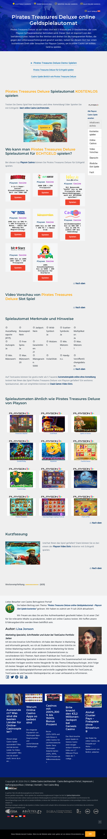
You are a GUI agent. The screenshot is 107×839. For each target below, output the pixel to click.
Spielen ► (45, 128)
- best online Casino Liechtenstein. (36, 108)
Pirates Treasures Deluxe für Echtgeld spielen (53, 70)
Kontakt (40, 797)
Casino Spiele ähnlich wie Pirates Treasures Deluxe (53, 77)
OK (90, 834)
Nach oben (78, 289)
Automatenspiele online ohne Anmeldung (78, 384)
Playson (13, 183)
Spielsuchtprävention (74, 807)
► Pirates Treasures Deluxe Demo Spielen (53, 63)
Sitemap (30, 797)
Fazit (91, 179)
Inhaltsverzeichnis (94, 125)
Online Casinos (93, 143)
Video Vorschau (94, 153)
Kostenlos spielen (94, 134)
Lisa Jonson (26, 640)
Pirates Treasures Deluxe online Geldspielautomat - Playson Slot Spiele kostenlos (57, 615)
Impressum (93, 794)
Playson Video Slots (63, 554)
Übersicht (94, 161)
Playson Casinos (28, 163)
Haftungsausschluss (14, 797)
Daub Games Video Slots (62, 391)
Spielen (18, 199)
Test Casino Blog (54, 797)
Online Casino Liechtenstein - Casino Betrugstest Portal (58, 794)
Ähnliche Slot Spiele (93, 170)
